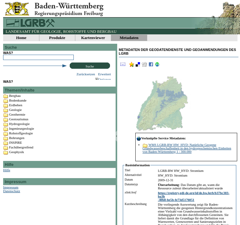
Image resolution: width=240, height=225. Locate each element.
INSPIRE (15, 147)
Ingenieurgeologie (21, 133)
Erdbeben (15, 110)
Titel (127, 170)
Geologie (15, 114)
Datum (129, 179)
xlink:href (130, 192)
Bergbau (15, 100)
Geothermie (17, 119)
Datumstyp (131, 184)
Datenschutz (11, 196)
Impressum (10, 192)
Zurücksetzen (86, 74)
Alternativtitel (133, 175)
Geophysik (16, 156)
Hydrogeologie (19, 128)
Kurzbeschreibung (136, 204)
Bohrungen (16, 142)
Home (21, 37)
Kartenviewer (93, 37)
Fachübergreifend (21, 152)
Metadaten (129, 37)
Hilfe (6, 175)
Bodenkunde (18, 105)
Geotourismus (18, 124)
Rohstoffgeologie (21, 138)
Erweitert (104, 74)
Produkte (57, 37)
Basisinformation (137, 165)
